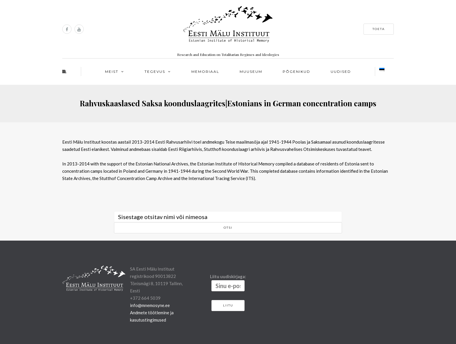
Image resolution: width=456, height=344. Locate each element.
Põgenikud (296, 71)
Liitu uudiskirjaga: (228, 282)
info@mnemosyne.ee (150, 305)
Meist (111, 71)
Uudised (341, 71)
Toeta (379, 29)
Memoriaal (205, 71)
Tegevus (155, 71)
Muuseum (251, 71)
